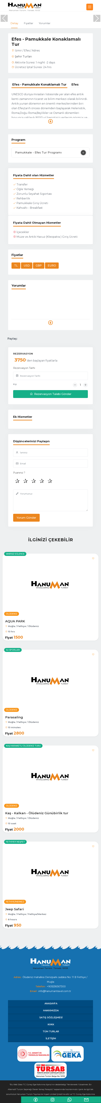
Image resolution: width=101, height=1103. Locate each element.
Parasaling (14, 717)
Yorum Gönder (26, 517)
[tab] (39, 85)
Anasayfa (50, 1003)
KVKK (51, 1024)
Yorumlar (44, 23)
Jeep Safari (14, 909)
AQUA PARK (15, 621)
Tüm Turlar (51, 1031)
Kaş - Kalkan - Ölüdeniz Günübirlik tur (36, 813)
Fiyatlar (28, 23)
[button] (96, 18)
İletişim (51, 1038)
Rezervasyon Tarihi (24, 368)
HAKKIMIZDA (51, 1010)
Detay (14, 23)
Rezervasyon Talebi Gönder (50, 394)
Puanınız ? (19, 472)
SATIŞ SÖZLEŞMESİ (50, 1017)
